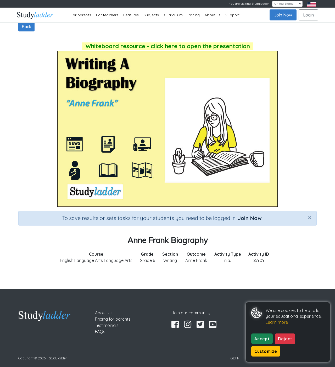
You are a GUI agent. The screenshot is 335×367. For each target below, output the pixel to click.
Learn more (277, 322)
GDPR (235, 358)
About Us (104, 312)
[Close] (309, 217)
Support (232, 15)
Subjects (151, 15)
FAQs (100, 331)
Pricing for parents (113, 319)
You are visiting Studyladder (249, 4)
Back (26, 26)
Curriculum (173, 15)
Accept (262, 338)
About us (212, 15)
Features (131, 15)
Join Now (283, 15)
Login (308, 15)
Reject (285, 338)
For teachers (107, 15)
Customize (265, 351)
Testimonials (107, 325)
